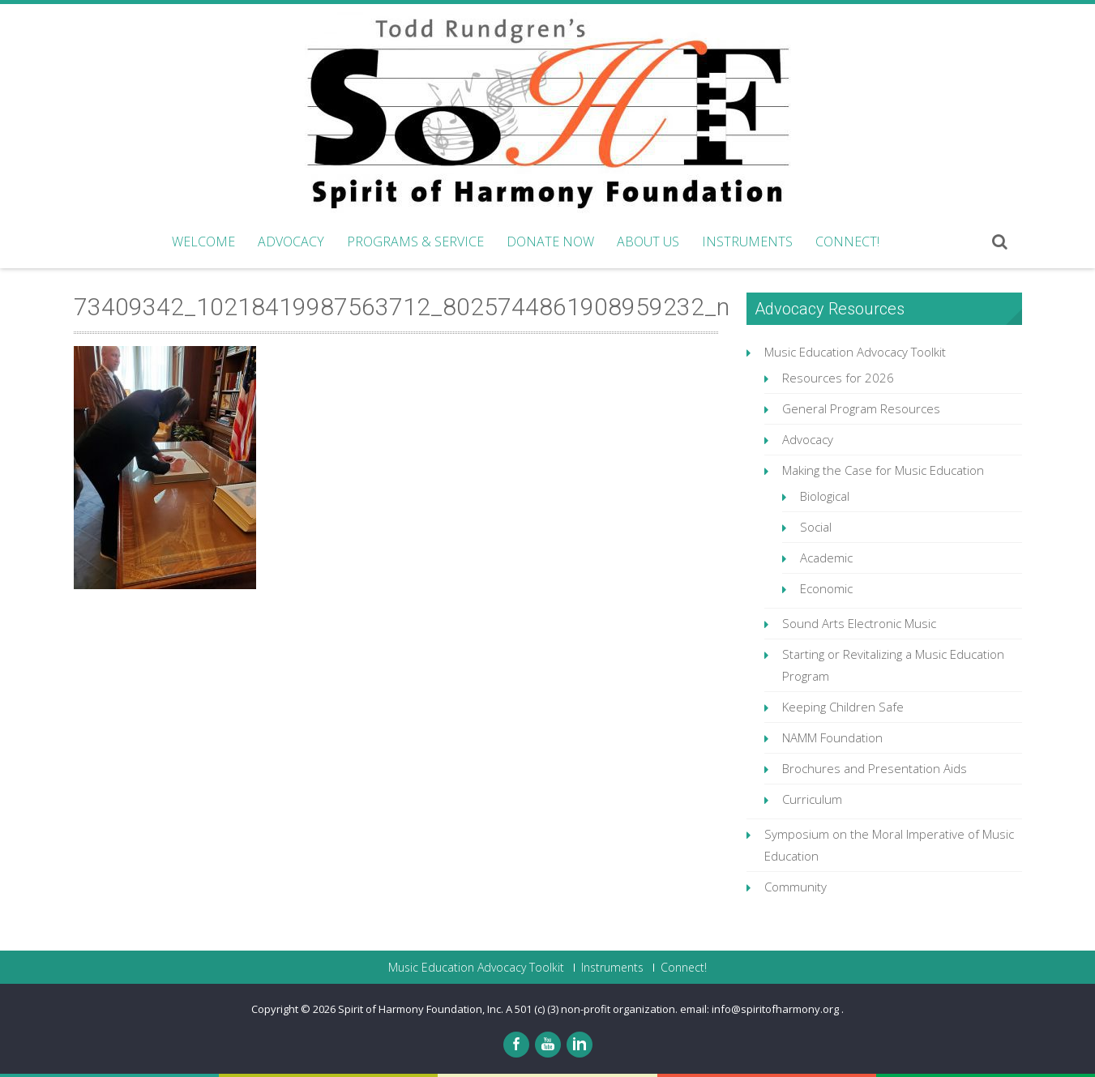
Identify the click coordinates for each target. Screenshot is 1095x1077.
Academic (826, 557)
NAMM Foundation (832, 737)
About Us (648, 241)
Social (816, 527)
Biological (824, 496)
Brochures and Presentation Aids (874, 768)
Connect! (847, 241)
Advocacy (291, 241)
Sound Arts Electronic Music (859, 623)
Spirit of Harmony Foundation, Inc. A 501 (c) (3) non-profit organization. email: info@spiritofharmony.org (589, 1009)
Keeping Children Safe (843, 707)
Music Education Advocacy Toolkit (855, 352)
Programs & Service (415, 241)
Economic (826, 588)
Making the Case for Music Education (883, 470)
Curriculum (812, 799)
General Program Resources (861, 408)
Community (795, 886)
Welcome (203, 241)
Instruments (747, 241)
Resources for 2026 (838, 378)
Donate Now (550, 241)
